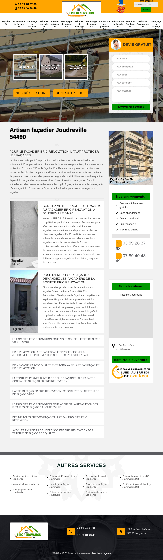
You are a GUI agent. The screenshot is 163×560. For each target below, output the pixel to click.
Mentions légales (101, 553)
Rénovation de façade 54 (118, 24)
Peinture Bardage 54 (130, 24)
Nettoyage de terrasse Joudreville (95, 493)
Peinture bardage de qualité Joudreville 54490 (134, 477)
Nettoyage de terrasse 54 (32, 25)
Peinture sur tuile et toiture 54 (44, 26)
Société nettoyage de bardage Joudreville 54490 (135, 485)
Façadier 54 (6, 22)
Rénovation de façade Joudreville (95, 477)
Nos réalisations (32, 93)
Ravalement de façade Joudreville (95, 485)
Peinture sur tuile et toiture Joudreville (24, 477)
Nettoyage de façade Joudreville (21, 491)
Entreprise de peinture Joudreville (59, 493)
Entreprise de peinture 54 (104, 25)
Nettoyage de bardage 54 (156, 25)
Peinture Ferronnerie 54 (143, 24)
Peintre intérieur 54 (54, 24)
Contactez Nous (71, 93)
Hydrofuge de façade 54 (91, 24)
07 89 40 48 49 (25, 8)
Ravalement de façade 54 (19, 24)
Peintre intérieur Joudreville (24, 484)
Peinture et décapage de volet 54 (79, 26)
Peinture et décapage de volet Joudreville (62, 477)
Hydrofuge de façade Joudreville (58, 485)
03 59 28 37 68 (25, 4)
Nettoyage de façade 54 (66, 24)
